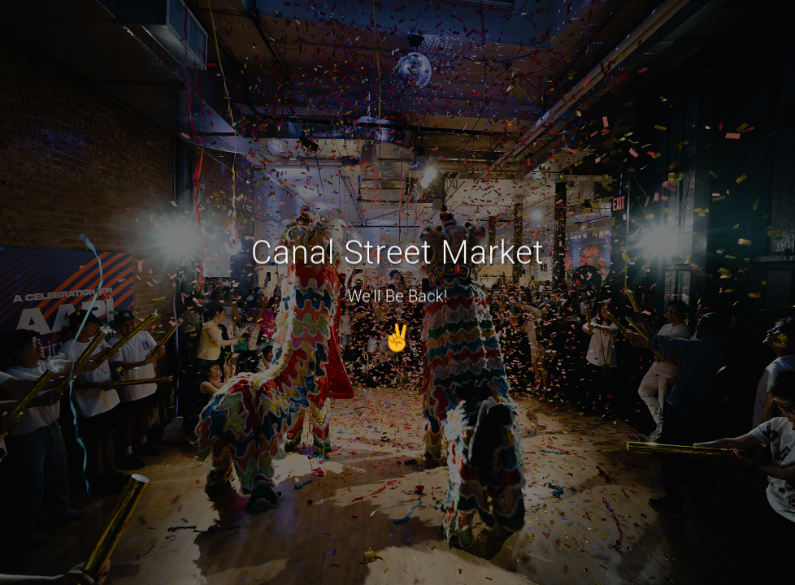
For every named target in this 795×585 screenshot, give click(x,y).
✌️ (397, 335)
